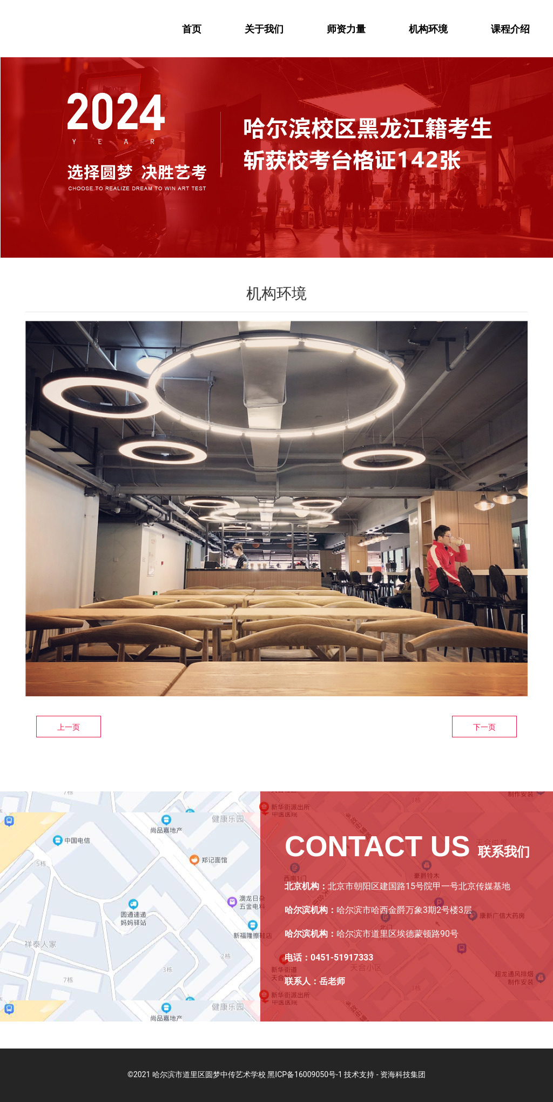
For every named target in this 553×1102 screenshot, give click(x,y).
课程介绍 (510, 29)
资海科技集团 (403, 1074)
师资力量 (346, 29)
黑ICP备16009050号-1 (304, 1074)
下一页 (484, 727)
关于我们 (264, 29)
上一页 (68, 727)
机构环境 (428, 29)
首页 (191, 29)
